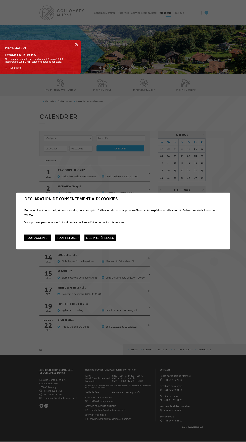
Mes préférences (100, 237)
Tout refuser (68, 237)
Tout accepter (38, 237)
